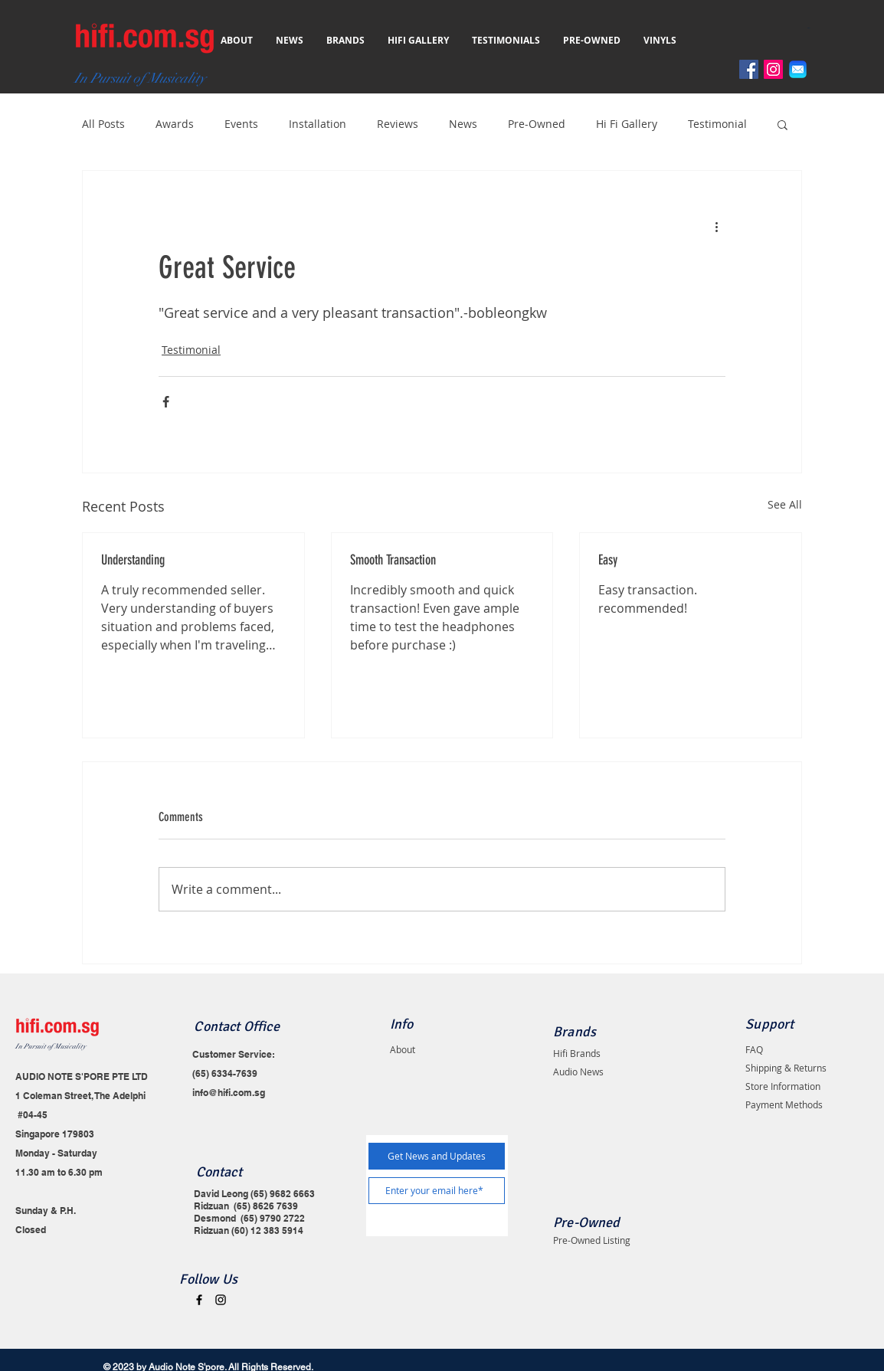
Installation (317, 123)
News (463, 123)
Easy (607, 559)
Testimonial (717, 123)
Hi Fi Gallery (626, 123)
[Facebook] (748, 69)
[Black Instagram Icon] (221, 1300)
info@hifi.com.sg (228, 1092)
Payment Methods (784, 1104)
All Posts (103, 123)
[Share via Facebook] (166, 401)
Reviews (397, 123)
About (402, 1049)
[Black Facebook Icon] (199, 1300)
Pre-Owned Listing (591, 1240)
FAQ (754, 1049)
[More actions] (716, 226)
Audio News (578, 1071)
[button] (812, 27)
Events (241, 123)
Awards (175, 123)
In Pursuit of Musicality (50, 1046)
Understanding (133, 559)
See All (785, 504)
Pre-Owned (536, 123)
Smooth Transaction (393, 559)
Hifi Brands (577, 1053)
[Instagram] (773, 69)
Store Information (782, 1086)
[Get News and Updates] (436, 1156)
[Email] (797, 69)
